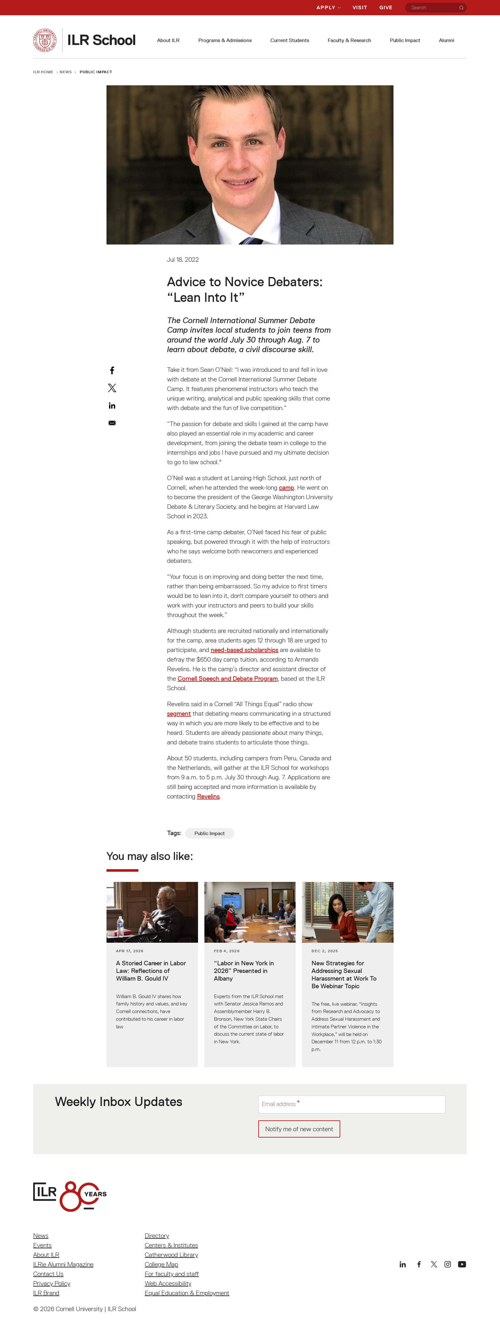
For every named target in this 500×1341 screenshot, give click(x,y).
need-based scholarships (244, 650)
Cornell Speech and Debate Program (228, 678)
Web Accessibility (168, 1283)
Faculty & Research (349, 40)
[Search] (461, 7)
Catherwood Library (171, 1255)
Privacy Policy (51, 1283)
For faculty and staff (172, 1274)
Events (42, 1245)
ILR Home (43, 71)
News (66, 71)
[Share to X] (112, 388)
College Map (161, 1264)
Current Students (289, 40)
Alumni (446, 40)
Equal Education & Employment (187, 1293)
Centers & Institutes (171, 1245)
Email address (280, 1104)
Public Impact (405, 40)
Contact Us (48, 1274)
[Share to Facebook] (112, 370)
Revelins (208, 796)
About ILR (168, 40)
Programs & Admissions (225, 40)
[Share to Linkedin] (112, 405)
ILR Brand (46, 1293)
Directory (157, 1235)
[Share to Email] (112, 423)
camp (286, 487)
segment (179, 713)
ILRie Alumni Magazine (63, 1264)
